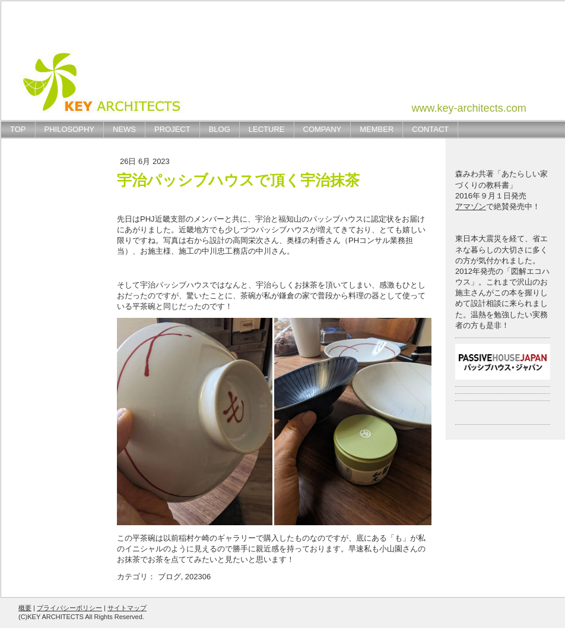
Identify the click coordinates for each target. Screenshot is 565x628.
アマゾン (470, 206)
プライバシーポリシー (69, 607)
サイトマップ (127, 607)
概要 (24, 607)
